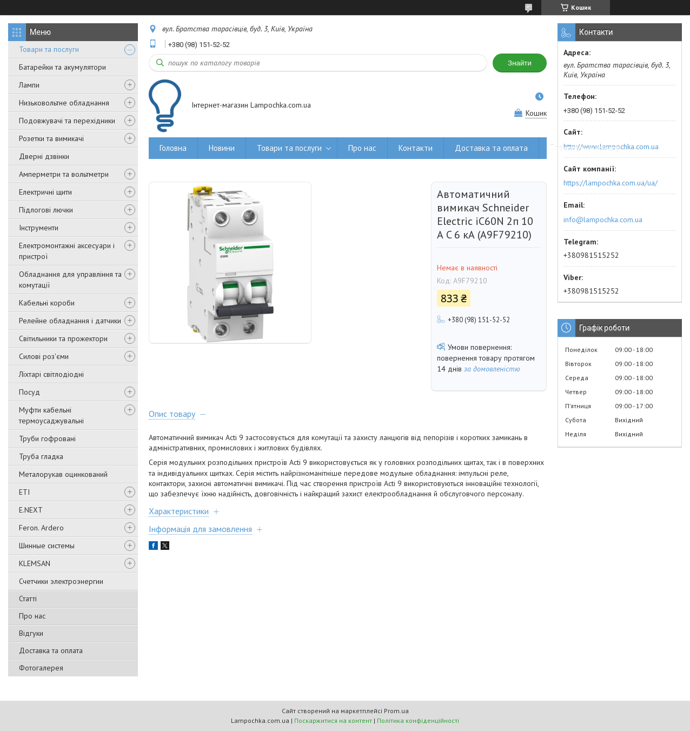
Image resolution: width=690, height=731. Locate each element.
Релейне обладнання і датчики (70, 320)
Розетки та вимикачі (51, 138)
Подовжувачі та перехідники (67, 120)
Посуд (29, 392)
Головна (173, 148)
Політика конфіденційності (418, 720)
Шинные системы (47, 545)
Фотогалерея (41, 668)
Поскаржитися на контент (333, 720)
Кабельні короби (47, 303)
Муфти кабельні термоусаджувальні (51, 415)
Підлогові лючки (46, 210)
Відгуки (31, 633)
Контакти (416, 148)
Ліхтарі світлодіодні (51, 374)
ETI (24, 492)
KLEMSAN (34, 563)
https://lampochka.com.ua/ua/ (610, 183)
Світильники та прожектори (63, 338)
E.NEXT (31, 510)
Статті (28, 598)
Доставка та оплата (51, 650)
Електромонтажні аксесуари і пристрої (67, 251)
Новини (222, 148)
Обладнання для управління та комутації (70, 279)
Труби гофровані (47, 438)
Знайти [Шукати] (520, 63)
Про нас (32, 616)
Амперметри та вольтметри (64, 174)
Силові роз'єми (44, 356)
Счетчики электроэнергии (61, 581)
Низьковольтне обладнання (64, 103)
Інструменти (38, 227)
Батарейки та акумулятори (62, 67)
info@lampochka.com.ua (602, 219)
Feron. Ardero (41, 528)
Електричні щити (45, 192)
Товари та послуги (49, 49)
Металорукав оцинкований (63, 474)
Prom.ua (396, 711)
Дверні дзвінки (44, 156)
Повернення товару (585, 148)
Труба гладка (41, 456)
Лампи (29, 85)
